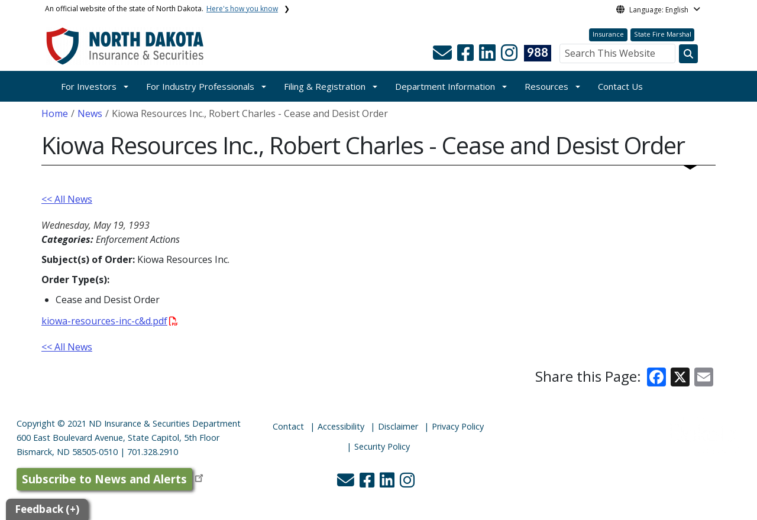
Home (54, 113)
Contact (288, 426)
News (89, 113)
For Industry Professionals (200, 86)
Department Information (445, 86)
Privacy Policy (458, 426)
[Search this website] (688, 53)
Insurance (608, 34)
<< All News (66, 199)
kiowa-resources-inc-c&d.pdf (109, 320)
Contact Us (620, 86)
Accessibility (341, 426)
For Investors (89, 86)
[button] (443, 56)
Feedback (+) (47, 509)
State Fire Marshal (662, 34)
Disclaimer (398, 426)
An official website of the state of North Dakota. (161, 9)
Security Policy (382, 446)
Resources (546, 86)
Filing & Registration (324, 86)
